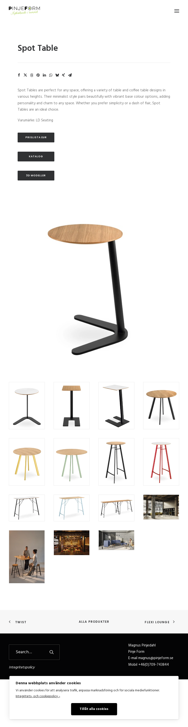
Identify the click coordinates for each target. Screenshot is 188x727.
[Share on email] (70, 75)
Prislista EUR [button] (36, 137)
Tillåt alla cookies (94, 709)
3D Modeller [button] (36, 175)
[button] (176, 11)
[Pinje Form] (24, 11)
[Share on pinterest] (38, 75)
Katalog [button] (36, 156)
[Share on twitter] (25, 75)
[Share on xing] (63, 75)
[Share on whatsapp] (51, 75)
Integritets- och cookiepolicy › (38, 696)
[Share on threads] (32, 75)
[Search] (34, 652)
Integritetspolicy (22, 667)
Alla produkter (94, 622)
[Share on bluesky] (57, 75)
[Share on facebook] (19, 75)
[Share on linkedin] (44, 75)
